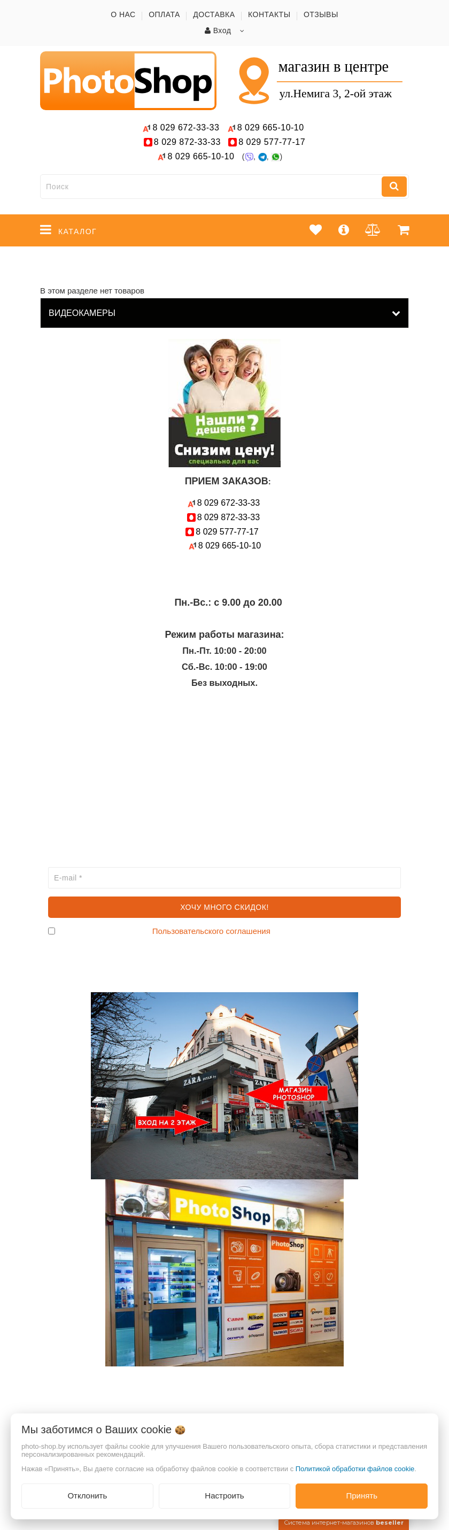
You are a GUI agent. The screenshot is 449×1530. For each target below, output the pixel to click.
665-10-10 (272, 127)
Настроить (224, 1495)
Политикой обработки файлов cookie (355, 1469)
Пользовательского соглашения (211, 931)
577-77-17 (271, 141)
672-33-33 (185, 127)
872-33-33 (187, 141)
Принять (361, 1495)
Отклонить (87, 1495)
